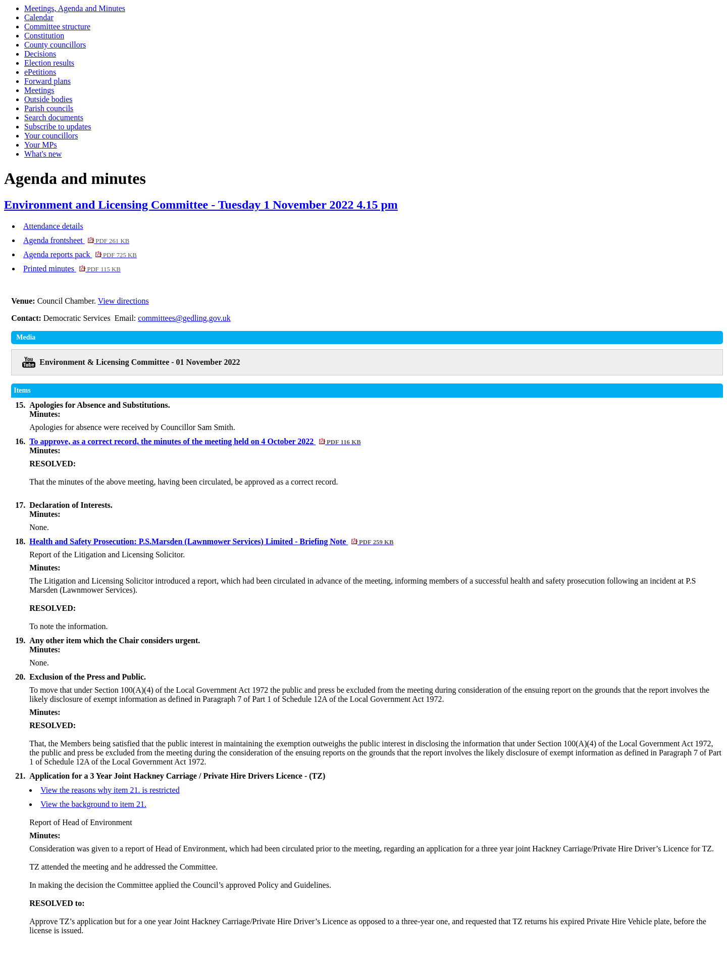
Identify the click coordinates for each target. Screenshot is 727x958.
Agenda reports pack (80, 254)
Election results (49, 63)
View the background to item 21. (93, 804)
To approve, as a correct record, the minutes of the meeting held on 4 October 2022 (194, 441)
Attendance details (53, 226)
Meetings (39, 90)
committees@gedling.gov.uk (184, 318)
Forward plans (47, 81)
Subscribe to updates (57, 126)
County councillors (55, 44)
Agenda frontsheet (76, 240)
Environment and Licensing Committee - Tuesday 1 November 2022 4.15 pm (201, 204)
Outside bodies (48, 99)
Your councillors (51, 135)
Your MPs (40, 144)
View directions (123, 301)
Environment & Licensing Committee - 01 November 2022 (139, 362)
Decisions (40, 54)
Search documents (53, 117)
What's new (43, 154)
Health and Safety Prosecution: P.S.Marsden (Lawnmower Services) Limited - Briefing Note (211, 541)
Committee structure (57, 26)
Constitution (44, 35)
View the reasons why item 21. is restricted (109, 790)
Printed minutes (72, 268)
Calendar (39, 17)
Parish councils (48, 108)
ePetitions (40, 72)
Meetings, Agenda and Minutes (74, 8)
